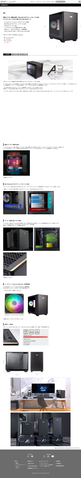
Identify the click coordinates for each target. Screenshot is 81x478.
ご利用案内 (58, 463)
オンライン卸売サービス (45, 466)
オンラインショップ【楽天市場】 (46, 464)
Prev (44, 26)
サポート (17, 466)
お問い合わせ (39, 1)
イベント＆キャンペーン (20, 464)
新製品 (17, 463)
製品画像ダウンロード (33, 468)
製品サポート (33, 1)
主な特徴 (7, 54)
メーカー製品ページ (7, 42)
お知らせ (17, 467)
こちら (21, 34)
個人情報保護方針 (60, 465)
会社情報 (52, 1)
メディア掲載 (24, 54)
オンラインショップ (44, 463)
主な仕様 (15, 54)
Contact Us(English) (46, 1)
